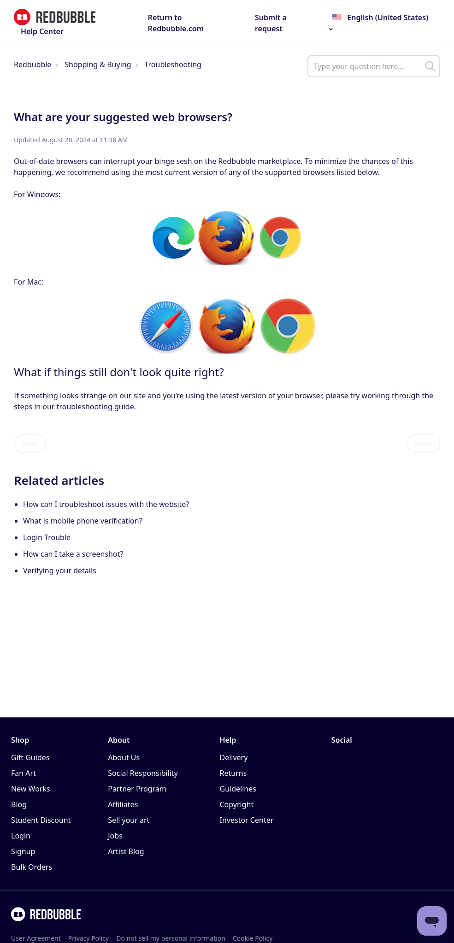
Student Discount (41, 820)
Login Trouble (47, 537)
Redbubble (32, 64)
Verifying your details (59, 570)
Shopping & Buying (98, 64)
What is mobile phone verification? (82, 521)
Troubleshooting (172, 64)
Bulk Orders (31, 867)
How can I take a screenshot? (73, 554)
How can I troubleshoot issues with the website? (106, 504)
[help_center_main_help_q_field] (373, 66)
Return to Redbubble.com (176, 23)
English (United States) (386, 17)
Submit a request (271, 23)
